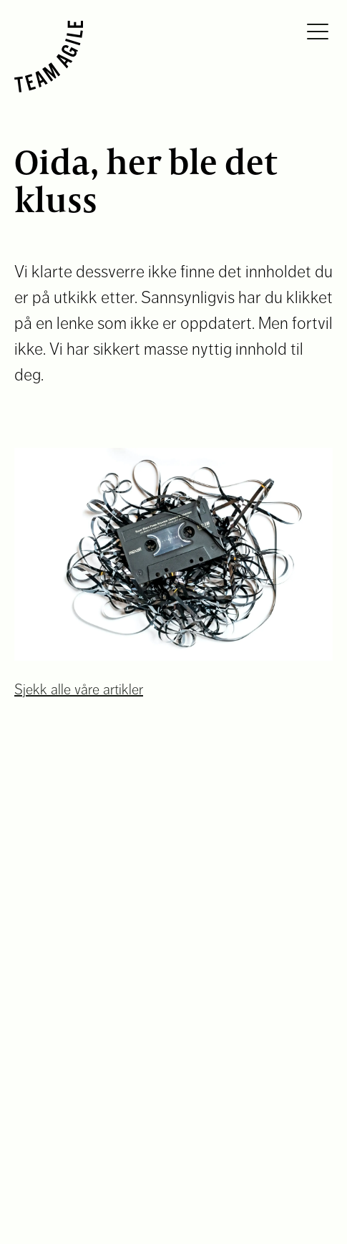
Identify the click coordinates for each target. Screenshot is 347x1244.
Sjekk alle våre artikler (78, 690)
